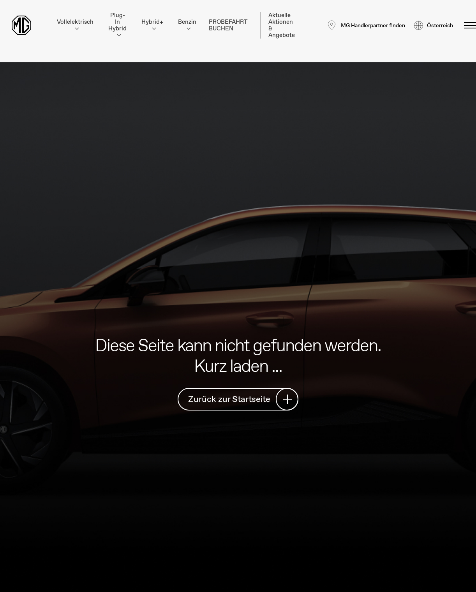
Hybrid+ (152, 24)
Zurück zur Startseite (240, 399)
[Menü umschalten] (467, 25)
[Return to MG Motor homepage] (21, 25)
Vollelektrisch (75, 24)
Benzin (187, 24)
